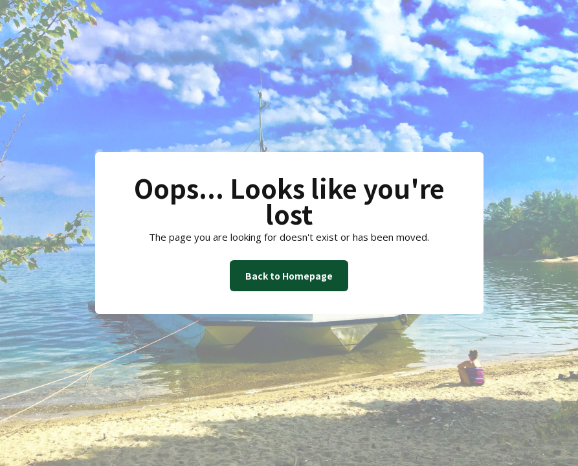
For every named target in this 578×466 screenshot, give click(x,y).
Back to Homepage (289, 275)
